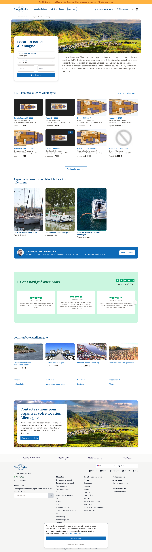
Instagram (115, 471)
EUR (128, 466)
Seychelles (88, 495)
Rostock (80, 384)
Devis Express (89, 510)
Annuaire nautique (120, 491)
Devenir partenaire (120, 483)
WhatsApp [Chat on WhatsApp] (19, 477)
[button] (40, 9)
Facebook (93, 471)
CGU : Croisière (62, 510)
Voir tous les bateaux (127, 93)
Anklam (17, 380)
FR (106, 466)
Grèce (86, 489)
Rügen (111, 384)
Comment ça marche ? (65, 483)
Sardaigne (88, 492)
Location (72, 510)
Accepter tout (76, 538)
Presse (58, 501)
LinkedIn (126, 471)
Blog (135, 471)
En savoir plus (75, 533)
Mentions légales (63, 507)
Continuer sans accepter (76, 544)
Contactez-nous (21, 480)
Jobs (57, 504)
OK (51, 495)
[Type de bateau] (36, 61)
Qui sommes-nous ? (64, 480)
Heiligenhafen (19, 384)
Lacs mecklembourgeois (55, 384)
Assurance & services (64, 495)
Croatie (87, 486)
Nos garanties (61, 486)
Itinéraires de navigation (94, 507)
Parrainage (60, 492)
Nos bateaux (89, 504)
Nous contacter (127, 252)
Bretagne (88, 483)
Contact (59, 523)
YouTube (104, 471)
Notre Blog (60, 516)
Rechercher (36, 75)
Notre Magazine (62, 519)
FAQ (57, 498)
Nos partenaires (62, 489)
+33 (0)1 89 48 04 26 (22, 473)
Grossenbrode (115, 380)
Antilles (87, 498)
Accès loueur (118, 480)
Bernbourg (49, 380)
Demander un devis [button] (30, 438)
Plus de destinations (92, 501)
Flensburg (81, 380)
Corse (86, 480)
